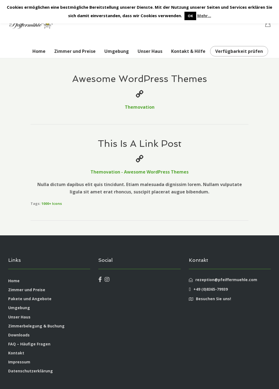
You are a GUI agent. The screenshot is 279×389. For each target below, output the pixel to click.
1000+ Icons (51, 203)
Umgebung (116, 51)
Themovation (139, 107)
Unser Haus (150, 51)
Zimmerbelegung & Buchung (36, 326)
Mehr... (204, 15)
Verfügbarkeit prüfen (239, 51)
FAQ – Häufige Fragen (29, 344)
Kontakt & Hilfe (188, 51)
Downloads (19, 335)
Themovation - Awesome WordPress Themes (139, 172)
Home (39, 51)
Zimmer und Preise (75, 51)
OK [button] (190, 15)
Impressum (19, 361)
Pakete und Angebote (29, 298)
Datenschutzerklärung (30, 370)
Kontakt (16, 352)
